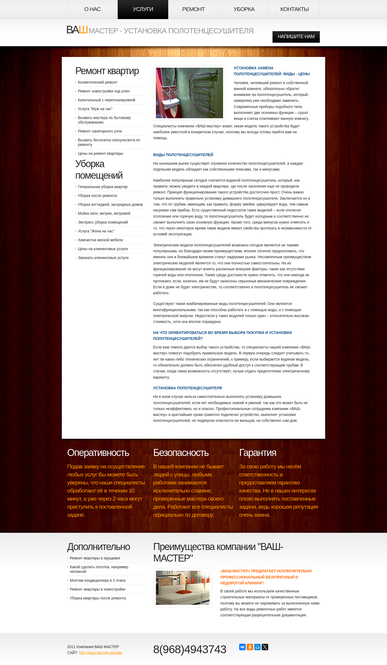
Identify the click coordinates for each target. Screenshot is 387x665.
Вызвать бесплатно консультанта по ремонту (109, 142)
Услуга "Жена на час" (96, 231)
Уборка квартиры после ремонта (98, 598)
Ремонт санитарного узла (100, 131)
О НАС (92, 9)
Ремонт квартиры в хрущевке (95, 558)
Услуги (143, 9)
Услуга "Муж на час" (95, 109)
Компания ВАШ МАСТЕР (97, 647)
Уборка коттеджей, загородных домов (110, 204)
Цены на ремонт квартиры (100, 153)
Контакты (294, 9)
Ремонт (193, 9)
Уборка (244, 9)
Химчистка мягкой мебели (100, 240)
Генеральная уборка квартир (103, 187)
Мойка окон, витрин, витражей (104, 213)
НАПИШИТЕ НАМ (296, 36)
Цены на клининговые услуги (103, 249)
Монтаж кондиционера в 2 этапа (98, 580)
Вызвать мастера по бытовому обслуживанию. (104, 120)
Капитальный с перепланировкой (106, 100)
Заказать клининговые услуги (103, 258)
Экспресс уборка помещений (103, 222)
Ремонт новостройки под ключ (104, 91)
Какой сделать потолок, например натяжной (99, 569)
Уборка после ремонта (97, 195)
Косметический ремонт (97, 82)
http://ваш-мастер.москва (100, 652)
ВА (77, 29)
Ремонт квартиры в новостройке (97, 589)
